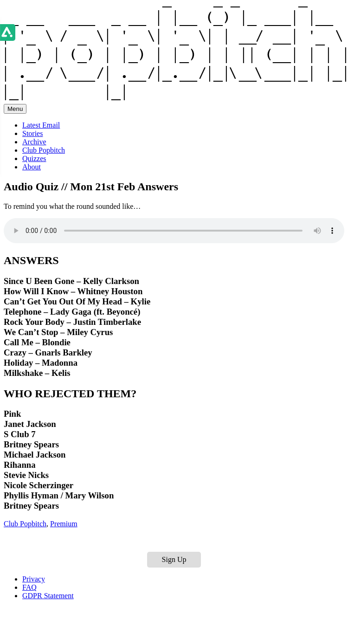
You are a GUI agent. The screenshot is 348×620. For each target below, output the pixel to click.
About (31, 167)
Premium (63, 524)
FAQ (29, 587)
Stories (32, 133)
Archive (34, 142)
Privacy (33, 579)
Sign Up (174, 559)
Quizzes (34, 158)
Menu (15, 108)
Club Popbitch (43, 150)
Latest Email (41, 125)
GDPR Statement (48, 596)
